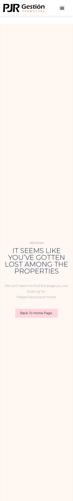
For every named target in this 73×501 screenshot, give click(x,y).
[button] (62, 8)
